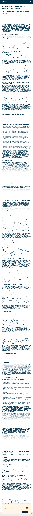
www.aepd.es (4, 433)
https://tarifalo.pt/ (12, 21)
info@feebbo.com (5, 461)
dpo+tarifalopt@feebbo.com (11, 47)
